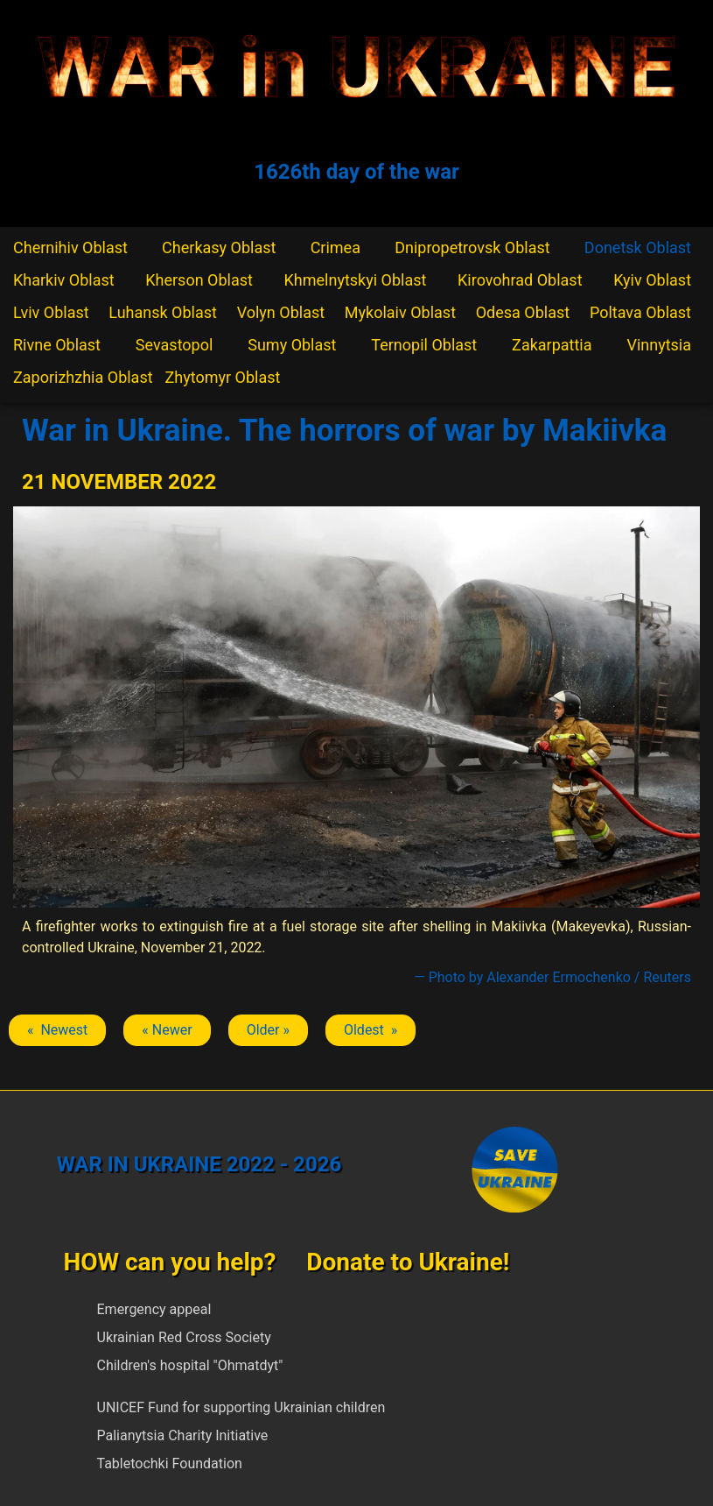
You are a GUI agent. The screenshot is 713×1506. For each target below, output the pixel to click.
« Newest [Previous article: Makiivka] (57, 1030)
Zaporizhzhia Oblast (83, 377)
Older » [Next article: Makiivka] (268, 1030)
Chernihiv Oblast (70, 247)
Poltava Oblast (640, 312)
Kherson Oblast (199, 280)
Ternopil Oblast (424, 345)
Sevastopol (174, 345)
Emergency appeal (154, 1309)
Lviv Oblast (51, 312)
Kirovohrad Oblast (520, 280)
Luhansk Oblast (162, 312)
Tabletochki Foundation (169, 1463)
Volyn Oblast (281, 312)
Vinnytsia (658, 345)
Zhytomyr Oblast (223, 377)
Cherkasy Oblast (219, 247)
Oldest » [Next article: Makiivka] (370, 1030)
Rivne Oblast (57, 345)
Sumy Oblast (292, 345)
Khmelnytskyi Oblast (355, 280)
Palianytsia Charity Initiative (183, 1435)
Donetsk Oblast (637, 247)
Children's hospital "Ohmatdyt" (190, 1365)
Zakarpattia (551, 345)
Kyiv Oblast (652, 280)
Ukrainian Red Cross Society (184, 1337)
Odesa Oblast (523, 312)
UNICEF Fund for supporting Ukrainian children (241, 1407)
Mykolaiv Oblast (400, 312)
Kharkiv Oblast (64, 280)
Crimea (335, 247)
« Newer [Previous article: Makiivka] (167, 1030)
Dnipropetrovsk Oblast (472, 247)
